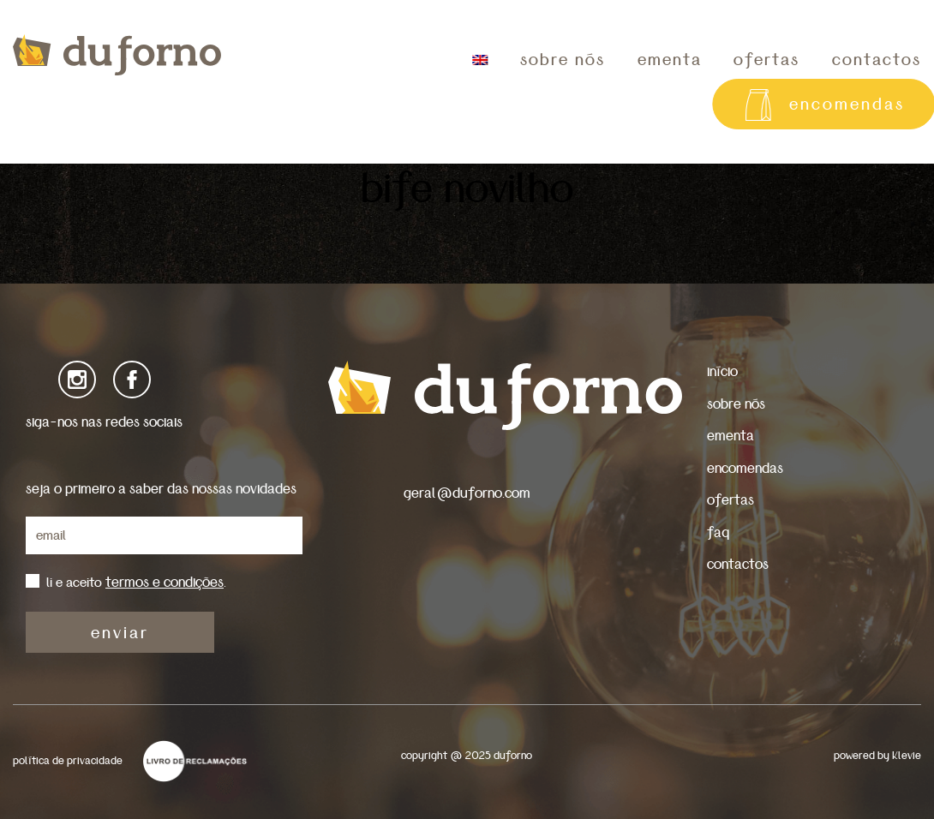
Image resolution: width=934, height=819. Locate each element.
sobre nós (562, 60)
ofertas (766, 60)
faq (718, 532)
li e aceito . (136, 582)
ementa (670, 60)
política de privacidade (68, 761)
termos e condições (164, 582)
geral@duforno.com (467, 493)
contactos (738, 564)
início (722, 371)
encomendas (745, 468)
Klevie (906, 756)
